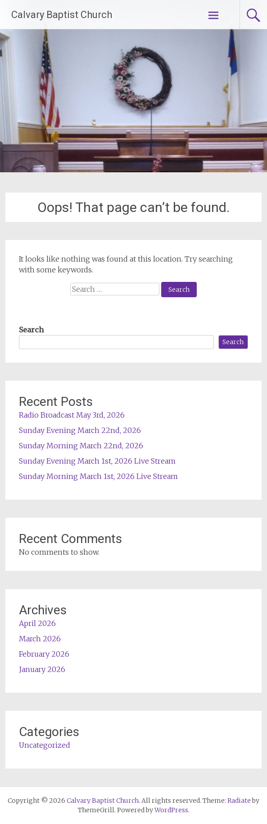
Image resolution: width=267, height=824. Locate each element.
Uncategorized (44, 745)
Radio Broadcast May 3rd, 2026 (72, 414)
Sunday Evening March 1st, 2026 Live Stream (97, 460)
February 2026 (44, 653)
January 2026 (42, 669)
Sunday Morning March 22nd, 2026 (81, 445)
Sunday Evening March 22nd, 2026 (80, 430)
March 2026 (40, 638)
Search (31, 329)
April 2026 (37, 623)
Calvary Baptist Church (61, 14)
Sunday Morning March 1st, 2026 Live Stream (98, 476)
